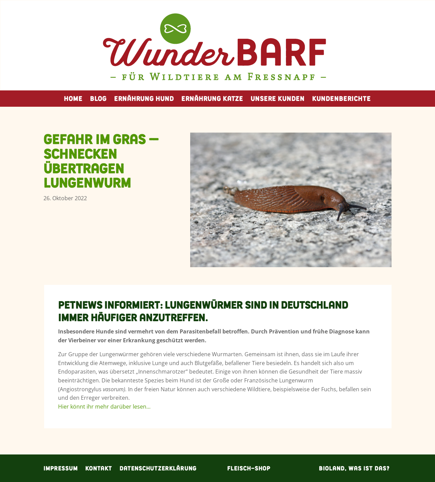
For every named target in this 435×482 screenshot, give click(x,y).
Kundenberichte (341, 100)
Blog (98, 100)
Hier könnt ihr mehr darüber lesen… (104, 406)
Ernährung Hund (144, 100)
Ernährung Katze (212, 100)
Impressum (60, 467)
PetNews (80, 305)
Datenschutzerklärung (158, 467)
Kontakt (98, 467)
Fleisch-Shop (248, 467)
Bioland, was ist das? (354, 467)
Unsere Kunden (278, 100)
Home (73, 100)
